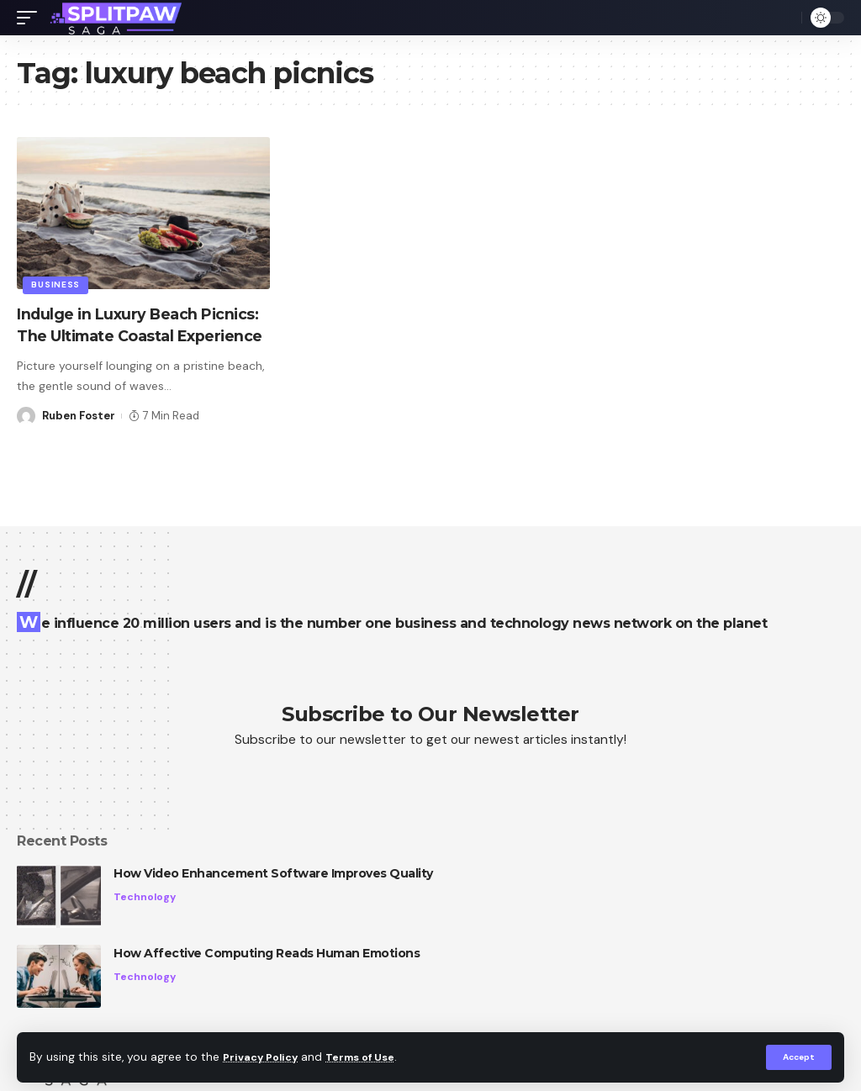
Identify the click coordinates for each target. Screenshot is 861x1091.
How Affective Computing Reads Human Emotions (267, 953)
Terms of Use (371, 1057)
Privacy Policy (264, 1057)
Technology (145, 897)
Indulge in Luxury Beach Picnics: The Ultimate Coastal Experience (143, 335)
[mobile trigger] (31, 17)
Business (57, 283)
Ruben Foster (78, 437)
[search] (784, 17)
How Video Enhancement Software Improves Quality (273, 873)
